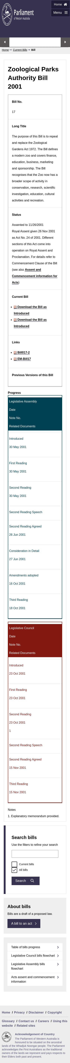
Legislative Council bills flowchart (33, 955)
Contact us (26, 1021)
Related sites (26, 1025)
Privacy (19, 1012)
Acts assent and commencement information (33, 979)
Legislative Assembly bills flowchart (28, 966)
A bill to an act (24, 923)
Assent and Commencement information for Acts (34, 276)
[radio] (14, 864)
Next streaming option (65, 42)
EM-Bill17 (22, 358)
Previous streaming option (4, 42)
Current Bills (20, 49)
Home (60, 4)
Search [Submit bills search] (25, 881)
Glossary (8, 1021)
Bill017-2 (22, 352)
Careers (43, 1021)
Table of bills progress (25, 947)
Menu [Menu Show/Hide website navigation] (59, 14)
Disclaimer (36, 1012)
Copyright (55, 1012)
